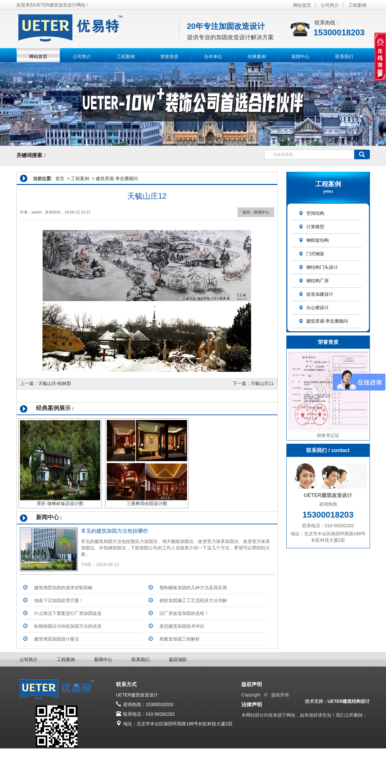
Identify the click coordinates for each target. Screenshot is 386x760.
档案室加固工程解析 (179, 639)
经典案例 (257, 56)
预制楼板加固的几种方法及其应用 (193, 587)
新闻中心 (301, 56)
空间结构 (311, 213)
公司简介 (330, 5)
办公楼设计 (314, 307)
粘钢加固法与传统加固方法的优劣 (68, 626)
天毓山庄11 (262, 383)
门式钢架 (311, 253)
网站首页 (302, 5)
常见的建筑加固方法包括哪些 (114, 531)
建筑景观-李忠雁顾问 (323, 321)
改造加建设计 (316, 294)
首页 (59, 178)
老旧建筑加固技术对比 (181, 626)
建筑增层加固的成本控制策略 (63, 587)
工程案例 (357, 5)
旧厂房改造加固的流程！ (184, 613)
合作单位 (213, 56)
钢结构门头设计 (318, 267)
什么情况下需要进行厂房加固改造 (68, 613)
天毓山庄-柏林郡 (54, 383)
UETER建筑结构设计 (349, 701)
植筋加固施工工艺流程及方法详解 (193, 600)
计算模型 (311, 226)
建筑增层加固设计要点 (56, 639)
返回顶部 (178, 659)
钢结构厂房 (314, 280)
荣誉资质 (169, 56)
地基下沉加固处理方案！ (59, 600)
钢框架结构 (314, 240)
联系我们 (344, 56)
